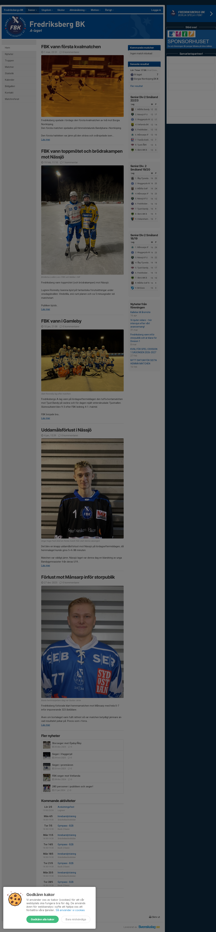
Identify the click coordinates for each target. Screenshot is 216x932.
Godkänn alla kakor (42, 919)
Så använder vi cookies (70, 910)
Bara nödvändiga (76, 919)
